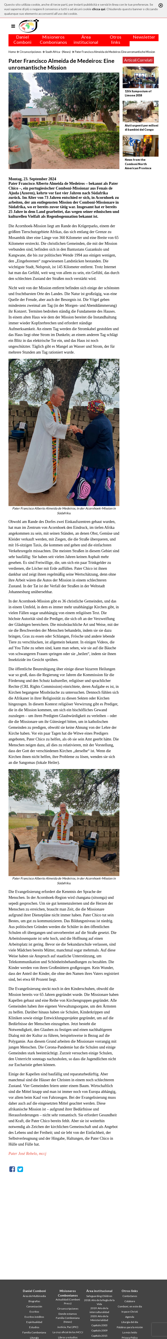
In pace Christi (130, 1311)
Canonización (34, 1306)
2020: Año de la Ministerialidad (99, 1318)
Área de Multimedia (34, 1296)
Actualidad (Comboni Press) (68, 1301)
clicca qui (98, 9)
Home (12, 52)
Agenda (129, 1316)
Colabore (129, 1301)
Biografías (34, 1301)
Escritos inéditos (34, 1316)
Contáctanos (129, 1296)
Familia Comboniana (34, 1332)
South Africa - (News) (58, 52)
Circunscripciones (30, 52)
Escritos (34, 1311)
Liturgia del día (129, 1322)
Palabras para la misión (130, 1327)
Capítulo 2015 (99, 1335)
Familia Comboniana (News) (68, 1319)
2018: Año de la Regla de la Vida (99, 1302)
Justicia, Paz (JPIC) (67, 1327)
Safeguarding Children (99, 1296)
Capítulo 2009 (99, 1330)
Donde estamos (67, 1313)
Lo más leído (129, 1332)
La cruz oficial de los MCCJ (68, 1332)
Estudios (34, 1327)
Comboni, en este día (130, 1306)
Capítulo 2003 (99, 1325)
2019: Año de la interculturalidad (99, 1310)
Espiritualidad (34, 1322)
